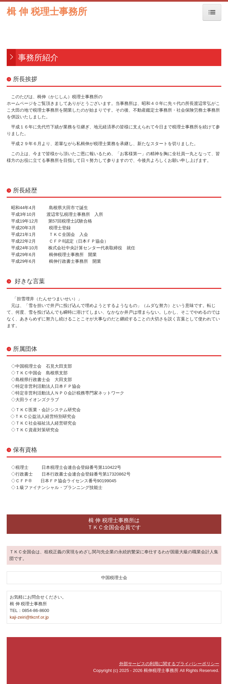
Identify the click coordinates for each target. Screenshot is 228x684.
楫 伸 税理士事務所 (47, 11)
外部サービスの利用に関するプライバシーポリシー (169, 663)
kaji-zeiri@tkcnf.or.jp (29, 617)
